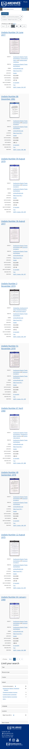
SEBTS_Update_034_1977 (19, 87)
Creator (4, 677)
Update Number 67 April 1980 (12, 409)
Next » (14, 23)
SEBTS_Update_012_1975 (19, 588)
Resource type (5, 672)
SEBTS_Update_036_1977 (19, 274)
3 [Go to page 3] (19, 659)
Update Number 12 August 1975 (13, 536)
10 (9, 26)
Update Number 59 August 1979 (13, 160)
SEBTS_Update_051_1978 (19, 399)
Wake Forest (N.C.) (17, 71)
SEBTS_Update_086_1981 (19, 149)
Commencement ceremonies (10, 694)
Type (3, 667)
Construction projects (20, 311)
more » (4, 699)
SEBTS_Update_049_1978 (19, 525)
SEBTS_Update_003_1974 (19, 336)
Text (14, 85)
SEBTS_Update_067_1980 (19, 463)
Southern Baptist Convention (10, 697)
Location (4, 711)
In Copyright (16, 82)
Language (4, 706)
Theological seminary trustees (10, 692)
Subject (4, 682)
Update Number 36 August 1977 (13, 222)
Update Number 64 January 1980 (13, 598)
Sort (3, 26)
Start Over (5, 13)
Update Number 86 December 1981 (9, 97)
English (19, 2)
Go (24, 9)
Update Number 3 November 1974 (9, 285)
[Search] (12, 9)
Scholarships (16, 308)
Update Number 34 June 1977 (12, 33)
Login (25, 1)
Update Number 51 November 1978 (9, 347)
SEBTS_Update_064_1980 (19, 650)
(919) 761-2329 (6, 731)
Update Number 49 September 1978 (9, 473)
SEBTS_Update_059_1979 (19, 212)
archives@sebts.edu (18, 68)
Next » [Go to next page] (10, 659)
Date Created (5, 722)
